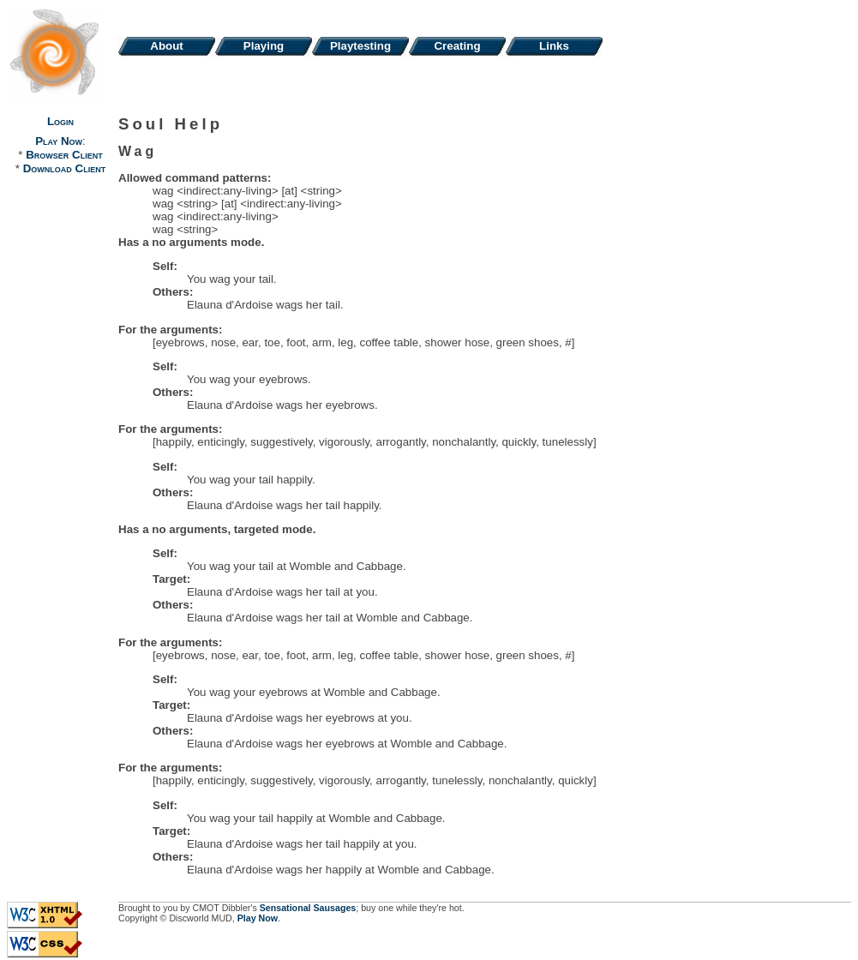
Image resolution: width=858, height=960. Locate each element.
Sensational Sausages (308, 908)
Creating (457, 45)
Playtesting (360, 45)
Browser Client (64, 154)
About (166, 45)
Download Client (64, 168)
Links (554, 45)
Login (60, 121)
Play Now (58, 141)
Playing (263, 45)
